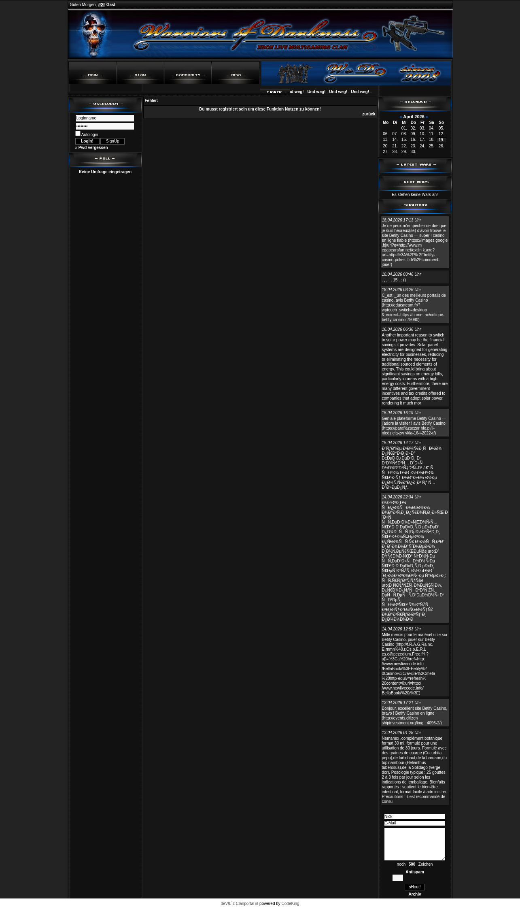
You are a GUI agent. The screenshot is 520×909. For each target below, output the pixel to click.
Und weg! (299, 91)
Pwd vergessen (93, 147)
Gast (110, 4)
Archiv (414, 894)
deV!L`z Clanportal (237, 903)
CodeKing (290, 903)
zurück (368, 114)
